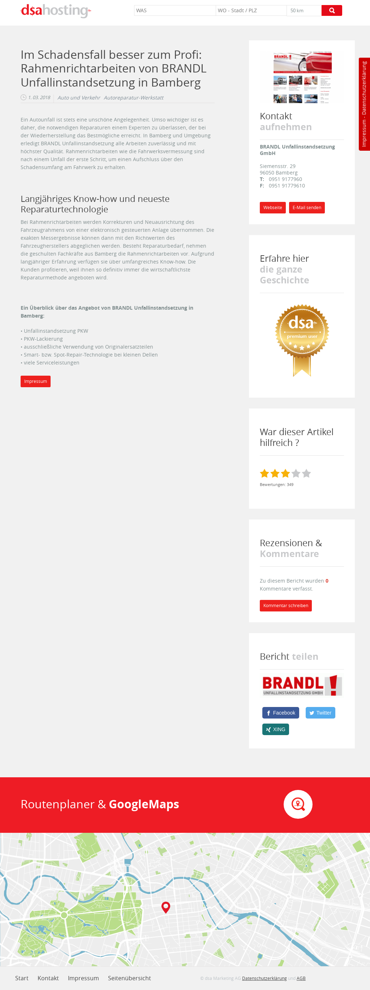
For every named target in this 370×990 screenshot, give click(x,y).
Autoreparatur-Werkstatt (133, 97)
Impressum (363, 133)
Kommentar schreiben (285, 605)
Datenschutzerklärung (363, 88)
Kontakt (48, 978)
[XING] (275, 729)
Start (22, 978)
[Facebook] (280, 713)
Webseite (272, 207)
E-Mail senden (307, 207)
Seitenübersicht (129, 978)
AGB (301, 978)
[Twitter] (320, 713)
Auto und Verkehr (78, 97)
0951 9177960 (285, 179)
